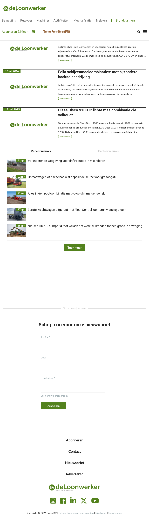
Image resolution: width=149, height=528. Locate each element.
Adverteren (74, 474)
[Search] (138, 32)
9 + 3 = (44, 337)
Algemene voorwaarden (81, 512)
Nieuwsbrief (74, 463)
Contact (74, 451)
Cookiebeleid (115, 512)
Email (43, 357)
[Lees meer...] (65, 60)
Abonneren (74, 440)
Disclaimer (101, 512)
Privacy (62, 512)
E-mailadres (47, 377)
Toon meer (74, 247)
